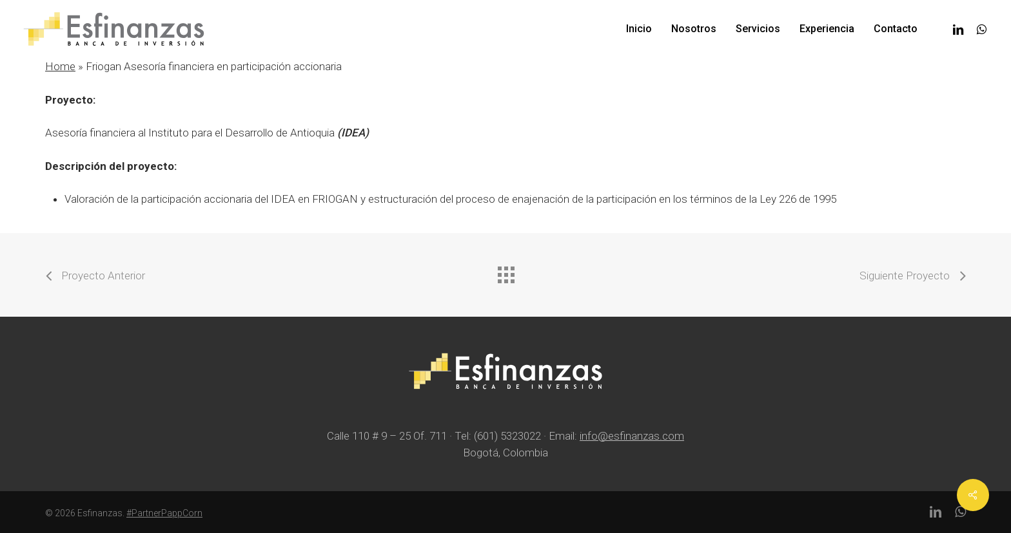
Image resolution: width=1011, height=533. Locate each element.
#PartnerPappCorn (164, 513)
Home (60, 66)
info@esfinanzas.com (632, 435)
